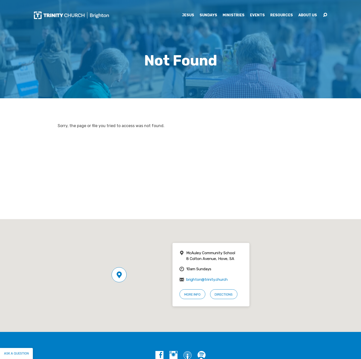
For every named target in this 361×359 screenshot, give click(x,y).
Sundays (208, 15)
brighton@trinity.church (207, 279)
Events (257, 15)
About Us (307, 15)
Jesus (188, 15)
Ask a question (16, 353)
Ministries (233, 15)
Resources (281, 15)
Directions (224, 294)
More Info (192, 294)
